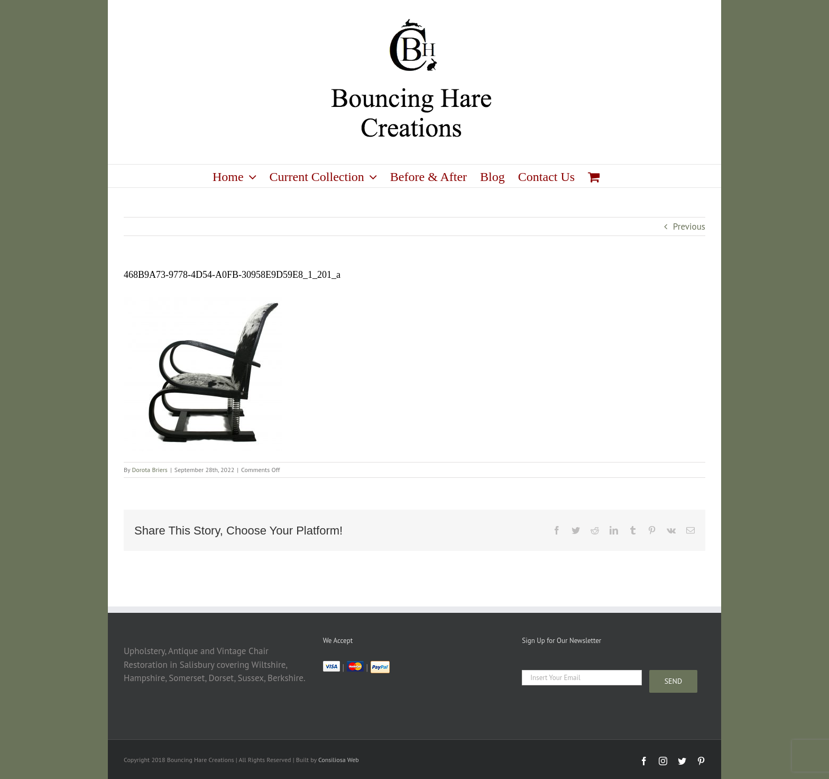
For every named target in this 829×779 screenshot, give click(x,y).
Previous (689, 226)
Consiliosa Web (338, 760)
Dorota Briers (150, 470)
